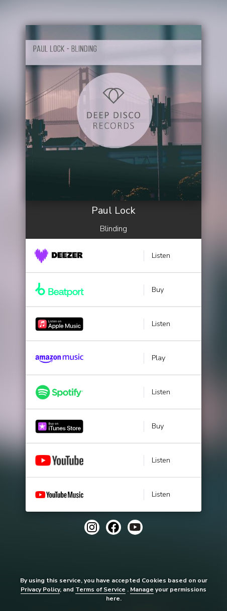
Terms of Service (100, 589)
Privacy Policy (40, 589)
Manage (142, 589)
